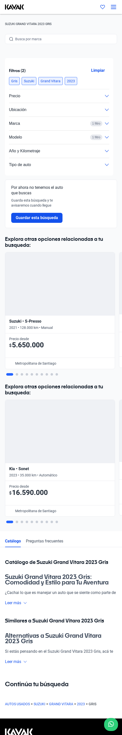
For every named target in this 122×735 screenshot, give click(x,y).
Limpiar (98, 70)
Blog (8, 593)
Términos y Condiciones (23, 697)
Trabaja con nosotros (21, 612)
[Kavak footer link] (19, 548)
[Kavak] (12, 7)
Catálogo (13, 354)
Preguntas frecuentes (44, 354)
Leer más (16, 416)
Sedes (9, 574)
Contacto (12, 621)
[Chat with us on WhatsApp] (111, 724)
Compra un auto (17, 564)
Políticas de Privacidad (22, 688)
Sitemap (11, 706)
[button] (14, 81)
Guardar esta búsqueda (37, 217)
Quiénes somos (17, 602)
